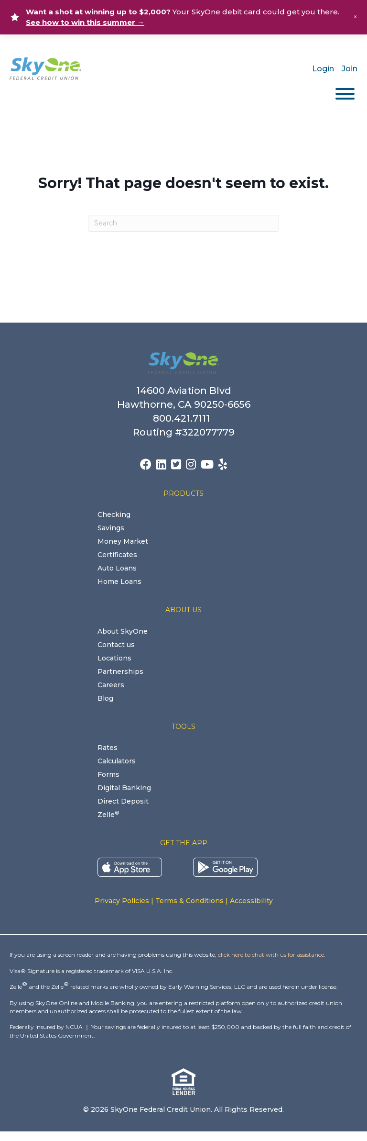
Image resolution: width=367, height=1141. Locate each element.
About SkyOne (122, 631)
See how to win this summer (85, 22)
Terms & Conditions (189, 900)
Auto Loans (117, 568)
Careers (110, 685)
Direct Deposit (123, 801)
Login (323, 68)
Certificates (117, 554)
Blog (105, 698)
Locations (114, 658)
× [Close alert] (355, 17)
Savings (110, 528)
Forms (108, 774)
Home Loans (119, 581)
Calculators (116, 761)
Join (349, 68)
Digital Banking (124, 787)
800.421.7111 (184, 418)
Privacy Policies (122, 900)
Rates (107, 747)
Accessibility (251, 900)
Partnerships (120, 671)
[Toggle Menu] (345, 94)
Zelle (108, 814)
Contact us (116, 644)
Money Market (122, 541)
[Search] (183, 223)
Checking (113, 514)
